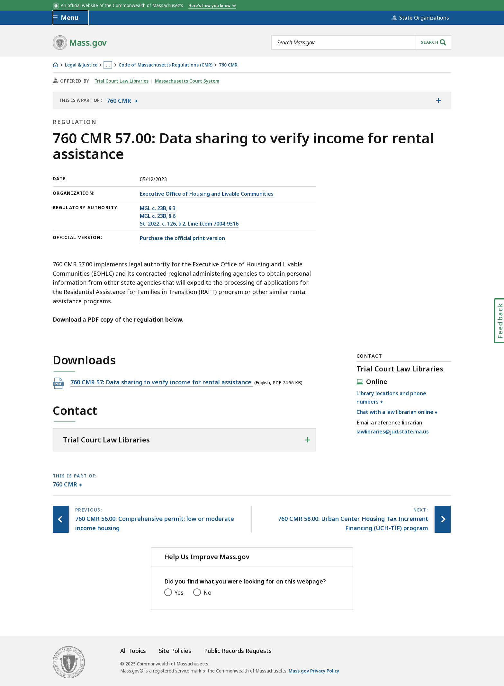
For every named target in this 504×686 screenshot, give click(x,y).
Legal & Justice (81, 65)
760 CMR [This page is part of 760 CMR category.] (65, 484)
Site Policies (175, 651)
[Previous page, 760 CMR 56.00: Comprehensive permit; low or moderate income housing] (61, 519)
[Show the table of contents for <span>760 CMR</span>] (438, 100)
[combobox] (361, 42)
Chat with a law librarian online (395, 411)
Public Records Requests (238, 651)
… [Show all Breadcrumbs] (108, 65)
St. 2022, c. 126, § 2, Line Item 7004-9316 (189, 223)
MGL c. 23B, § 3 (158, 208)
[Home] (55, 65)
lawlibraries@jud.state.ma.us (392, 431)
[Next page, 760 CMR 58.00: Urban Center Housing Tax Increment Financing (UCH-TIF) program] (443, 519)
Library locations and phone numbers (391, 397)
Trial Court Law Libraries (121, 81)
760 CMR (228, 65)
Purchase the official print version (182, 238)
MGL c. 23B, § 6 (158, 215)
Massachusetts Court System (187, 81)
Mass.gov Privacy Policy (314, 671)
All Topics (133, 651)
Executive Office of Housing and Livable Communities (207, 193)
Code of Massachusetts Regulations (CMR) (165, 65)
